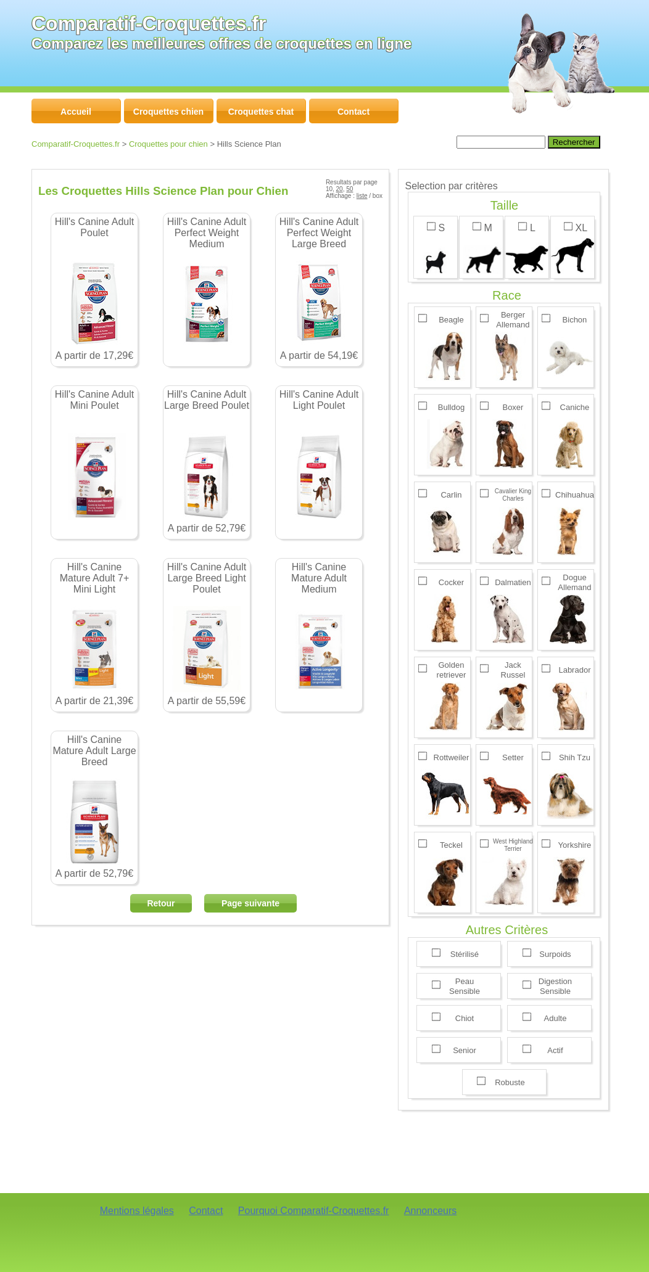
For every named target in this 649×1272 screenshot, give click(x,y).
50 (349, 189)
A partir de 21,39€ (94, 634)
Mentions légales (137, 1210)
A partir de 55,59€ (206, 634)
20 (339, 189)
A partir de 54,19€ (319, 288)
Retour (161, 903)
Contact (206, 1210)
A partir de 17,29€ (94, 288)
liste (362, 195)
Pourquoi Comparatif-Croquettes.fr (313, 1210)
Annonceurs (430, 1210)
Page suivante (250, 903)
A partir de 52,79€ (206, 461)
